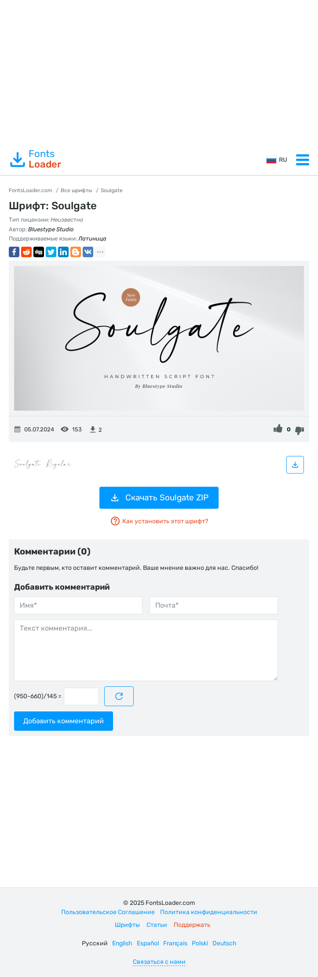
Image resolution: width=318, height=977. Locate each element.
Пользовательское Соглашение (108, 912)
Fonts (35, 159)
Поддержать (192, 925)
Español (148, 943)
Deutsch (224, 943)
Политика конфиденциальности (208, 912)
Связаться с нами (159, 962)
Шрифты (127, 925)
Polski (200, 943)
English (122, 943)
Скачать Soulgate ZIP (159, 497)
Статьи (156, 925)
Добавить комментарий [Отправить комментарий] (63, 721)
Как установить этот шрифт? (159, 521)
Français (175, 943)
